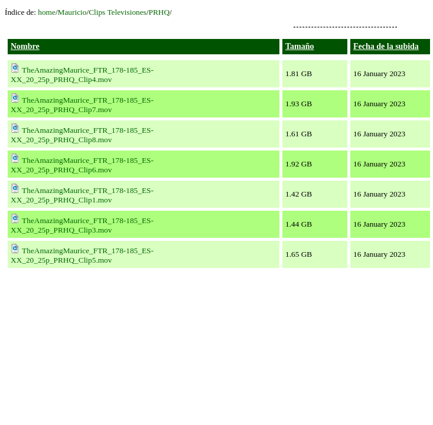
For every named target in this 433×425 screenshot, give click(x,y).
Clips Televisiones (117, 12)
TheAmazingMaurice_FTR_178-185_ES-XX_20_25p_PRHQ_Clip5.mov (82, 255)
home (47, 12)
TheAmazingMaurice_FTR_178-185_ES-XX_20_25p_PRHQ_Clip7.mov (82, 105)
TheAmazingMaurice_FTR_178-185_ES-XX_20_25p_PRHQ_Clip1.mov (82, 195)
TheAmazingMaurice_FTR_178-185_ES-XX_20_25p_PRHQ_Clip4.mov (82, 75)
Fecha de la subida (386, 46)
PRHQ (159, 12)
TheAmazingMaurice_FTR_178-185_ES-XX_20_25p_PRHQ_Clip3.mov (82, 225)
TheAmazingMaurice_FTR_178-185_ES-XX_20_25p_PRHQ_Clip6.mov (82, 165)
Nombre (25, 46)
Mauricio (72, 12)
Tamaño (299, 46)
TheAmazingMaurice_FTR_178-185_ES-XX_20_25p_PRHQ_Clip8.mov (82, 135)
